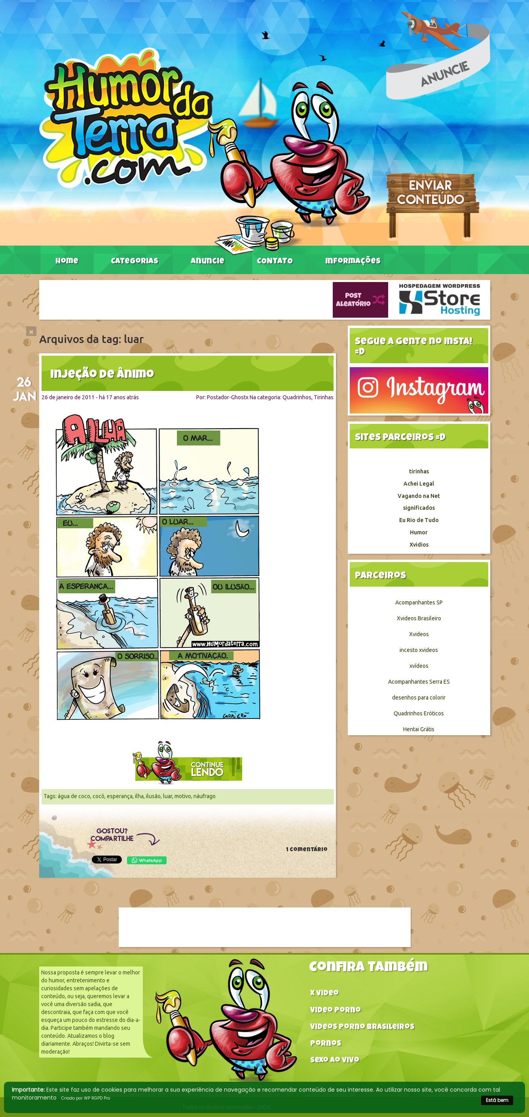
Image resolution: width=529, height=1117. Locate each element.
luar (167, 796)
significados (419, 508)
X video (324, 994)
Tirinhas (324, 397)
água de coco (74, 796)
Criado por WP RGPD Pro (85, 1098)
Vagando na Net (419, 496)
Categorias (134, 262)
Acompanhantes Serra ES (419, 682)
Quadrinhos (297, 397)
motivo (182, 796)
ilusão (153, 796)
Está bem (497, 1100)
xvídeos (419, 666)
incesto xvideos (419, 650)
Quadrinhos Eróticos (419, 713)
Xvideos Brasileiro (419, 618)
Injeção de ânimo (102, 375)
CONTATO (275, 262)
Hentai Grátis (418, 729)
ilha (139, 796)
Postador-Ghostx (227, 397)
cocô (98, 796)
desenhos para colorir (419, 697)
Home (66, 262)
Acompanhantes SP (419, 602)
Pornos (325, 1044)
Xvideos (419, 634)
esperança (120, 796)
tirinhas (419, 471)
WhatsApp (147, 860)
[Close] (31, 331)
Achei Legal (419, 483)
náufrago (204, 796)
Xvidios (419, 544)
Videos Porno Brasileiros (362, 1027)
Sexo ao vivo (334, 1061)
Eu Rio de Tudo (419, 520)
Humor (419, 532)
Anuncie (207, 262)
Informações (353, 262)
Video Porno (335, 1011)
